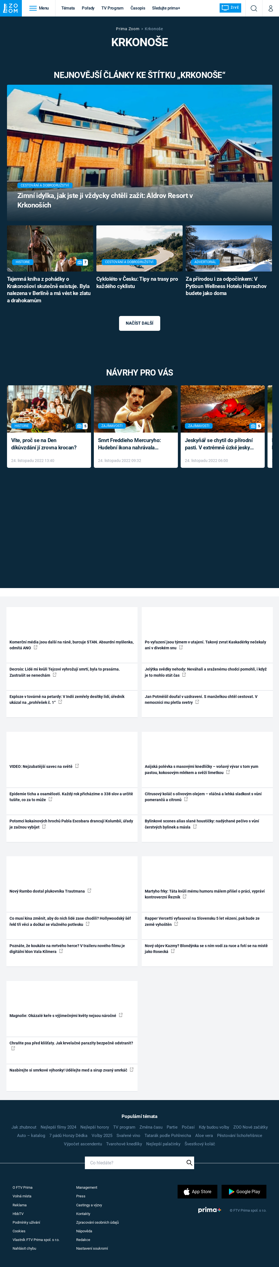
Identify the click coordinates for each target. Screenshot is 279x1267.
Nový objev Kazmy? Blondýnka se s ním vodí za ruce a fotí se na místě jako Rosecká (206, 948)
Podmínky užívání (26, 1222)
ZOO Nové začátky (250, 1127)
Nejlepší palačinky (163, 1143)
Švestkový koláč (200, 1143)
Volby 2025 (102, 1135)
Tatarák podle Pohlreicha (168, 1135)
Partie (172, 1127)
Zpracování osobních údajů (97, 1222)
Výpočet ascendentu (83, 1143)
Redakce (83, 1240)
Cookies (19, 1231)
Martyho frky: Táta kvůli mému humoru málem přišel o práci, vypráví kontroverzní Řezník (205, 894)
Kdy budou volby (214, 1127)
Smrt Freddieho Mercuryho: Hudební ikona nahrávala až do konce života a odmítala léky (132, 444)
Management (86, 1187)
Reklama (20, 1205)
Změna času (151, 1127)
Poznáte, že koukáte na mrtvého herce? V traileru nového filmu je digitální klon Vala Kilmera (67, 948)
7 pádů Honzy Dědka (68, 1135)
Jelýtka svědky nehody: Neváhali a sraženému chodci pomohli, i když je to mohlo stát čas (206, 672)
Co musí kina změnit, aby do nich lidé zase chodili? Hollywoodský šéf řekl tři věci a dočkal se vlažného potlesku (70, 921)
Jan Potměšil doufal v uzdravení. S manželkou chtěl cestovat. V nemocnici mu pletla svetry (201, 699)
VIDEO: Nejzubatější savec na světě (44, 766)
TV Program (112, 8)
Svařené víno (128, 1135)
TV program (124, 1127)
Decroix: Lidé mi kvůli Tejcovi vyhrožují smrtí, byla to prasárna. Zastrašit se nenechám (65, 672)
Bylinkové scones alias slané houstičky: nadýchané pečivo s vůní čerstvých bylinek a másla (202, 824)
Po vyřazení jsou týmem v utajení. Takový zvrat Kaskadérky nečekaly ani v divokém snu (205, 645)
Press (80, 1196)
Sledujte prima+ (166, 8)
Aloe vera (204, 1135)
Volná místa (22, 1196)
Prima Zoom (127, 29)
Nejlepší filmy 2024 (58, 1127)
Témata (68, 8)
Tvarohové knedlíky (124, 1143)
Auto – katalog (31, 1135)
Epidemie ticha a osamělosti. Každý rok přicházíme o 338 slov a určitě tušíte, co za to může (71, 797)
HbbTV (18, 1214)
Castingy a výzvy (89, 1205)
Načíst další (139, 323)
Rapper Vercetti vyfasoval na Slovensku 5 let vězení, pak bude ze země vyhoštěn (202, 921)
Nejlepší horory (94, 1127)
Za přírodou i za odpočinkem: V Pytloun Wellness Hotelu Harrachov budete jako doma (226, 286)
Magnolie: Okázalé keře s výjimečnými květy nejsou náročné (66, 1015)
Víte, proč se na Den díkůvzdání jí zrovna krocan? (43, 444)
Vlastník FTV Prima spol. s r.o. (36, 1240)
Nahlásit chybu (24, 1248)
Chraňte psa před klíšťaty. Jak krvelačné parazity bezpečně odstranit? (71, 1045)
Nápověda (84, 1231)
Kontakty (83, 1214)
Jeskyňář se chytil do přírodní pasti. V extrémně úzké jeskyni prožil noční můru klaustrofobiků (219, 444)
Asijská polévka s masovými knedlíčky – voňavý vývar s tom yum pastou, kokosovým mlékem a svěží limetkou (201, 769)
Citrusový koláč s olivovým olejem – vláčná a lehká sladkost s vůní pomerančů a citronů (203, 797)
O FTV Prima (22, 1187)
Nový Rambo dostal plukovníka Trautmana (50, 890)
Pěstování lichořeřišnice (239, 1135)
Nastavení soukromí (92, 1248)
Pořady (88, 8)
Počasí (188, 1127)
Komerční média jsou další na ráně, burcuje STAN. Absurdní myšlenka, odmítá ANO (72, 645)
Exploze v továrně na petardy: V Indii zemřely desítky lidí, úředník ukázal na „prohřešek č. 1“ (67, 699)
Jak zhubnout (23, 1127)
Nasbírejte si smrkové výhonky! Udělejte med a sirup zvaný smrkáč (72, 1069)
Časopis (138, 8)
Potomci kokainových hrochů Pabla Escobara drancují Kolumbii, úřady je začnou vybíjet (71, 824)
